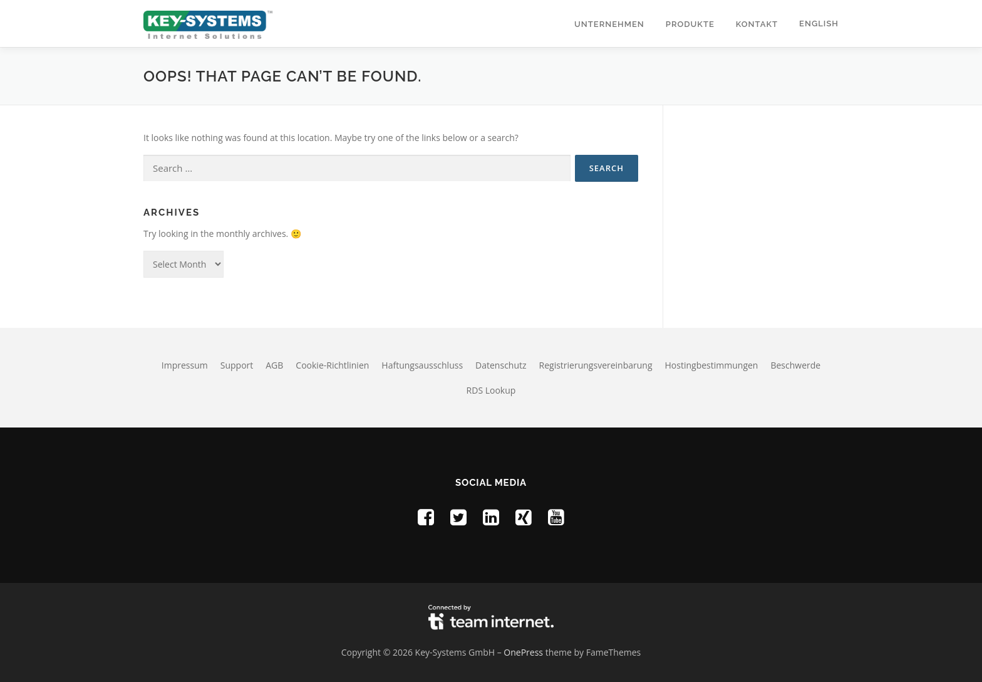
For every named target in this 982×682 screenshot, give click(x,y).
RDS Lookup (491, 390)
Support (237, 365)
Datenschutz (500, 365)
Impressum (185, 365)
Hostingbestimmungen (711, 365)
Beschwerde (795, 365)
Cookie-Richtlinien (332, 365)
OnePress (523, 652)
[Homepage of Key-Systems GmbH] (207, 23)
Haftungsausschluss (422, 365)
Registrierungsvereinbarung (596, 365)
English (819, 23)
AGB (274, 365)
